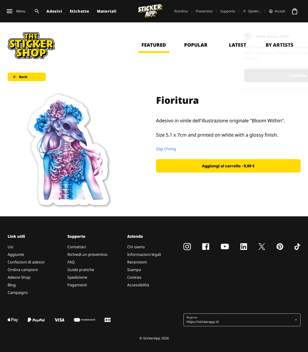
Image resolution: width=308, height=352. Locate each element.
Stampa (134, 269)
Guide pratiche (80, 269)
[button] (240, 320)
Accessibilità (138, 285)
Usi (10, 246)
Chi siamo (136, 246)
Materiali (106, 11)
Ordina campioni (23, 269)
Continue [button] (244, 75)
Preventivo (204, 11)
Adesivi (54, 11)
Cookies (134, 277)
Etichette (79, 11)
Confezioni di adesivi (26, 262)
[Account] (277, 11)
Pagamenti (77, 285)
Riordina (181, 11)
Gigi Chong (166, 148)
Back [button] (19, 76)
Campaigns (18, 292)
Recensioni (137, 262)
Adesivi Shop (19, 277)
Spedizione (77, 277)
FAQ (71, 262)
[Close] (293, 36)
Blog (12, 285)
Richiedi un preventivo (87, 254)
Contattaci (76, 246)
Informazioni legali (144, 254)
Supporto (227, 11)
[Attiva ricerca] (36, 11)
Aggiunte (16, 254)
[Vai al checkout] (294, 11)
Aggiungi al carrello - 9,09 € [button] (228, 166)
